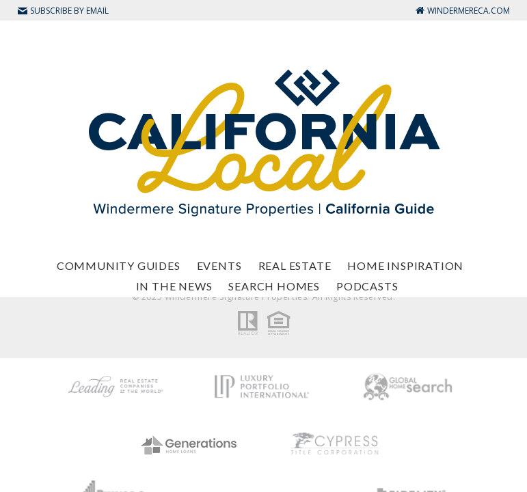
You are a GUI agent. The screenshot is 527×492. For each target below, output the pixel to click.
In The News (174, 285)
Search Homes (274, 285)
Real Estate (295, 265)
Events (219, 265)
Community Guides (118, 265)
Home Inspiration (405, 265)
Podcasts (367, 285)
